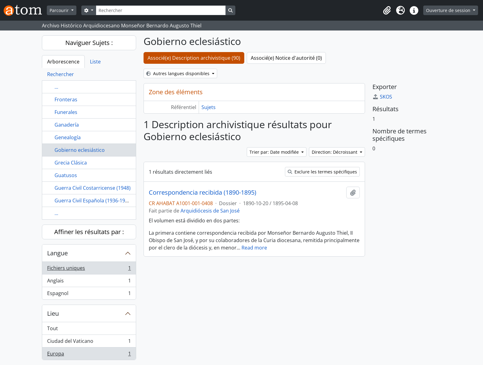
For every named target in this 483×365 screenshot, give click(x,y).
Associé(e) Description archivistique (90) (194, 58)
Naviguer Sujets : (89, 43)
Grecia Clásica (71, 162)
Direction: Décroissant (335, 152)
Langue (57, 253)
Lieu (53, 313)
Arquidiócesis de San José (210, 210)
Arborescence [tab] (63, 61)
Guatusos (66, 175)
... (56, 86)
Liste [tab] (95, 61)
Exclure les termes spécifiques (322, 172)
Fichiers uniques (89, 269)
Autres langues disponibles (178, 73)
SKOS (382, 96)
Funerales (66, 112)
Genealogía (68, 137)
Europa (89, 355)
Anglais (89, 282)
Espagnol (89, 294)
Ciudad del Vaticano (89, 342)
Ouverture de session (449, 10)
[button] (387, 10)
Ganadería (67, 124)
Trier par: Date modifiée (275, 152)
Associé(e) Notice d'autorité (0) (286, 58)
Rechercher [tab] (60, 74)
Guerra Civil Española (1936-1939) (93, 200)
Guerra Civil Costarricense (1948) (93, 188)
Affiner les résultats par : (89, 232)
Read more (254, 247)
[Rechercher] (161, 10)
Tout (52, 328)
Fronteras (66, 99)
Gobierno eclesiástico (80, 150)
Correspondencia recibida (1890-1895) (202, 192)
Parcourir (60, 10)
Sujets (208, 107)
